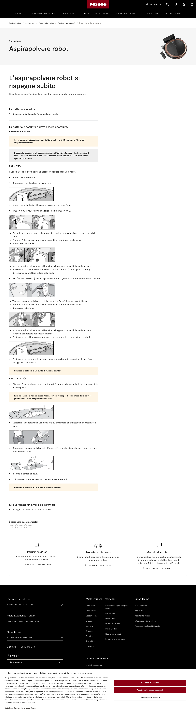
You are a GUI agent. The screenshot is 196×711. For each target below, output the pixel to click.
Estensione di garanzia (115, 639)
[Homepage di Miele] (98, 4)
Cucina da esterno (126, 14)
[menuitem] (20, 13)
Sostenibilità (91, 616)
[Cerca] (167, 4)
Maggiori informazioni (37, 565)
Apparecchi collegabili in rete (147, 626)
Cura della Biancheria (43, 14)
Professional (173, 14)
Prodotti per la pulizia (96, 14)
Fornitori (89, 636)
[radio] (12, 526)
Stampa (89, 631)
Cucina (19, 14)
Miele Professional (94, 665)
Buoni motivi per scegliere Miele (117, 607)
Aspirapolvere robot (66, 23)
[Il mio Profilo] (184, 4)
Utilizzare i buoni (112, 624)
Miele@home (141, 606)
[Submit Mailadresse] (62, 638)
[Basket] (192, 4)
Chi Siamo (90, 606)
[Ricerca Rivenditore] (175, 4)
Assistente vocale (142, 616)
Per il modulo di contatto (159, 568)
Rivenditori (90, 641)
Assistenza (152, 14)
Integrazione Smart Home (146, 621)
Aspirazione (69, 14)
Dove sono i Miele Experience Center (23, 622)
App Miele (139, 611)
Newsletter (14, 632)
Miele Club (110, 619)
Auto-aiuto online (46, 23)
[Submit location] (62, 605)
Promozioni (110, 614)
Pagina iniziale (15, 23)
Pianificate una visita (98, 565)
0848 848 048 (28, 647)
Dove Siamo (91, 611)
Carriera (89, 626)
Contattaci (90, 646)
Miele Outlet (111, 629)
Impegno (89, 621)
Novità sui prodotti (113, 634)
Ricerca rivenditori (18, 599)
